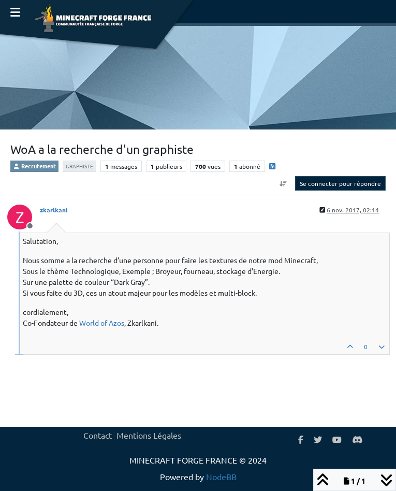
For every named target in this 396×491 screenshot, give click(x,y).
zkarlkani (53, 210)
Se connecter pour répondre (340, 183)
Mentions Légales (148, 435)
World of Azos (101, 322)
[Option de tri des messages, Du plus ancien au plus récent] (283, 183)
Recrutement (34, 166)
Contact (97, 435)
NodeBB (221, 476)
